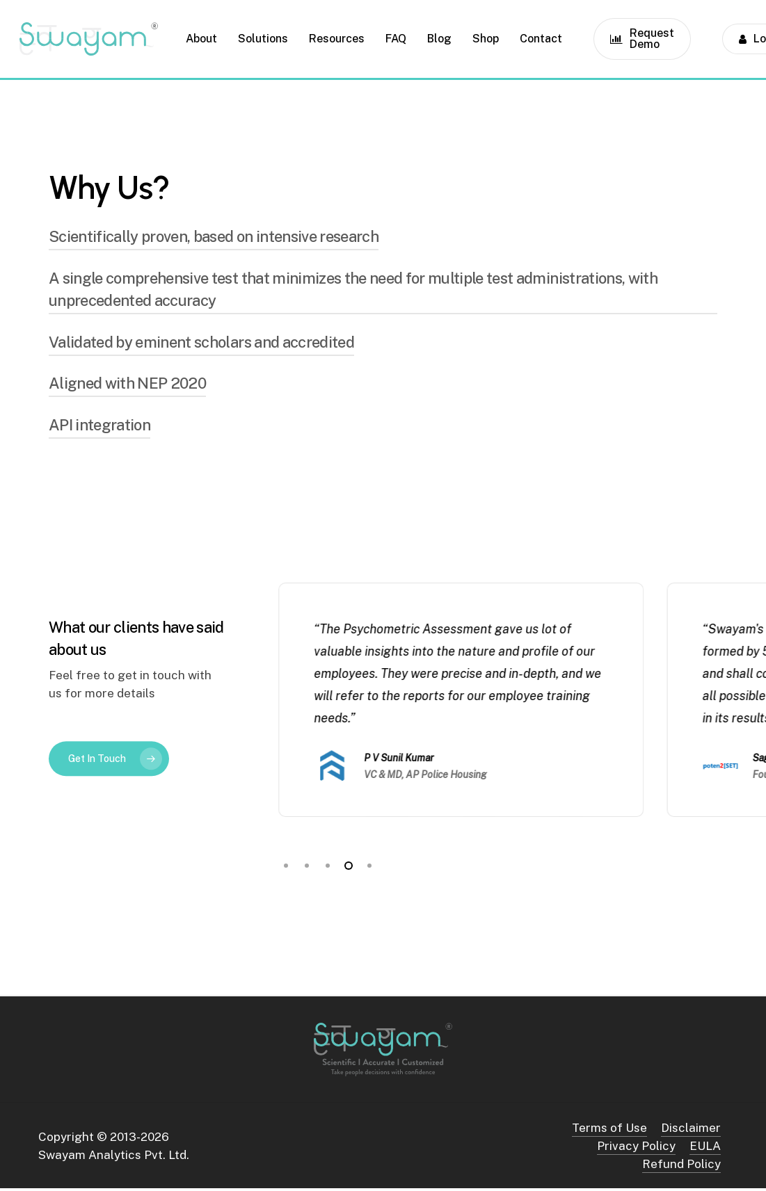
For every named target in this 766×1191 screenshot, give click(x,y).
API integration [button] (99, 425)
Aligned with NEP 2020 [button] (127, 383)
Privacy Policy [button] (636, 1146)
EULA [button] (705, 1146)
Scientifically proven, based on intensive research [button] (213, 236)
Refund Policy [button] (681, 1164)
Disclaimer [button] (691, 1128)
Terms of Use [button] (609, 1128)
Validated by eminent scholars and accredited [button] (201, 342)
